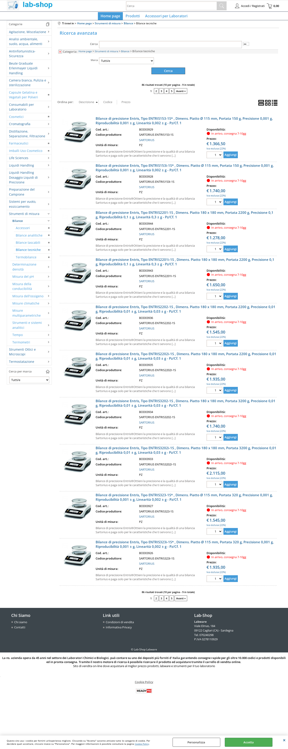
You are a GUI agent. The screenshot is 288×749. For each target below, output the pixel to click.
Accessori (23, 230)
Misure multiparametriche (26, 314)
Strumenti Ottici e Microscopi (22, 353)
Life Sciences (18, 160)
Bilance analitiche (29, 237)
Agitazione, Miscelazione (27, 34)
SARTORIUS (146, 142)
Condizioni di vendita (120, 624)
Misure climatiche (25, 305)
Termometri (21, 344)
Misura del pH (23, 278)
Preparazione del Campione (22, 193)
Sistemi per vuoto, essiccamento (22, 205)
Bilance (17, 223)
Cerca (94, 46)
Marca (94, 61)
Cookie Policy (142, 743)
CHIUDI (284, 740)
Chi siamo (20, 624)
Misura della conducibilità (22, 288)
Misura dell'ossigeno (27, 298)
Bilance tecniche (28, 252)
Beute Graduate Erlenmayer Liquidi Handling (23, 70)
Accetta (248, 742)
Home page (111, 16)
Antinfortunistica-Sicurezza (22, 55)
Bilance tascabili (28, 244)
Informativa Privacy (119, 629)
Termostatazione (21, 363)
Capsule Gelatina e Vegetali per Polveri (23, 96)
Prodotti (133, 16)
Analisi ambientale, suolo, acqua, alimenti (25, 43)
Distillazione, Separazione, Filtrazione (27, 135)
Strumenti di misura (24, 215)
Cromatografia (19, 126)
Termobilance (26, 259)
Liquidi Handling (21, 167)
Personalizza (196, 742)
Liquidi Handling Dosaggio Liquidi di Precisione (23, 179)
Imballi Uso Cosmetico (25, 152)
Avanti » (181, 93)
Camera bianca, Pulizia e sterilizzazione (27, 84)
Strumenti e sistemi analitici (27, 326)
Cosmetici (16, 118)
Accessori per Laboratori (165, 16)
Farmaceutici (18, 145)
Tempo (17, 336)
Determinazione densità (24, 268)
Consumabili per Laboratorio (21, 108)
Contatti (19, 629)
